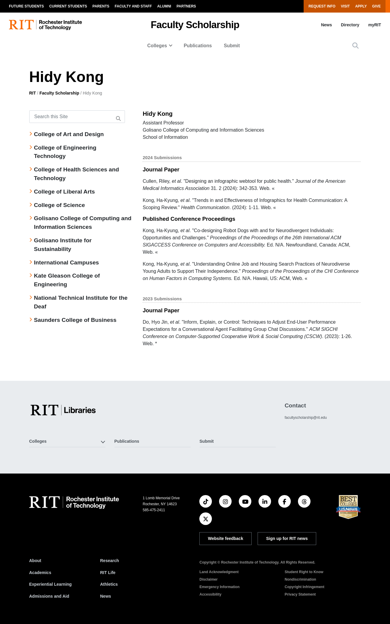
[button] (355, 46)
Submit (232, 45)
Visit (345, 6)
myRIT (374, 24)
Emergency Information (219, 587)
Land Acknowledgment (218, 572)
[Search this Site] (77, 116)
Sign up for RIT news (287, 538)
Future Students (26, 6)
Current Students (68, 6)
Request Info (321, 6)
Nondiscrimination (300, 579)
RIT (32, 93)
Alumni (164, 6)
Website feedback (225, 538)
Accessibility (210, 594)
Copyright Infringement (304, 587)
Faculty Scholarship (195, 24)
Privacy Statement (300, 594)
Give (376, 6)
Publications (198, 45)
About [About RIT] (35, 560)
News (326, 24)
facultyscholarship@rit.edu (306, 418)
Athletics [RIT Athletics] (109, 584)
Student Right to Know (304, 572)
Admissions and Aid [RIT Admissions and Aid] (49, 596)
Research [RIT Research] (109, 560)
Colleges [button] (38, 441)
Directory (350, 24)
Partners (186, 6)
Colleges (157, 45)
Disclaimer (208, 579)
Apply (361, 6)
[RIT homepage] (45, 25)
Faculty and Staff (133, 6)
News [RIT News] (105, 596)
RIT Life (107, 572)
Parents (100, 6)
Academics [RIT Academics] (40, 572)
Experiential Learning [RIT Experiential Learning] (50, 584)
